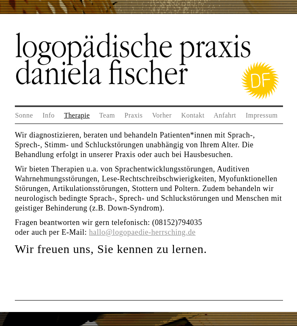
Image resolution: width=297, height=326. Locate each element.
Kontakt (193, 115)
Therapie (77, 115)
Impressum (261, 115)
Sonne (24, 115)
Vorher (161, 115)
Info (48, 115)
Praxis (133, 115)
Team (107, 115)
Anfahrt (224, 115)
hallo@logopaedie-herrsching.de (142, 232)
